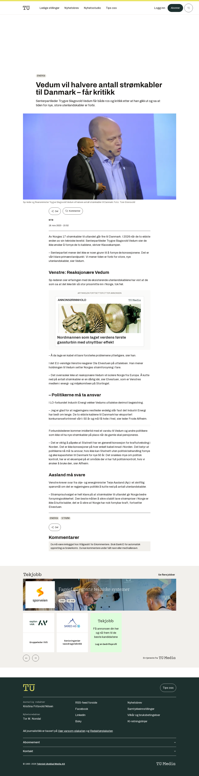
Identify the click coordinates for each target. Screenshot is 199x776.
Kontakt (99, 751)
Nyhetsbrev (134, 702)
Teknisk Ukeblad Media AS (51, 764)
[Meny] (188, 8)
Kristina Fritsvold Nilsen (38, 706)
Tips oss (168, 687)
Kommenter (72, 211)
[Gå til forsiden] (26, 8)
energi (41, 76)
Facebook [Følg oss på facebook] (81, 708)
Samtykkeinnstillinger (140, 708)
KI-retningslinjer (137, 721)
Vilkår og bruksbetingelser (143, 715)
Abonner (174, 7)
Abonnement (99, 742)
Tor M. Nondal (32, 718)
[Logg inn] (158, 8)
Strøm (66, 518)
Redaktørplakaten (101, 731)
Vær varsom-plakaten (71, 731)
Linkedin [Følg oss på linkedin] (80, 715)
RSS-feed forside (86, 702)
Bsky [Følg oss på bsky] (78, 721)
